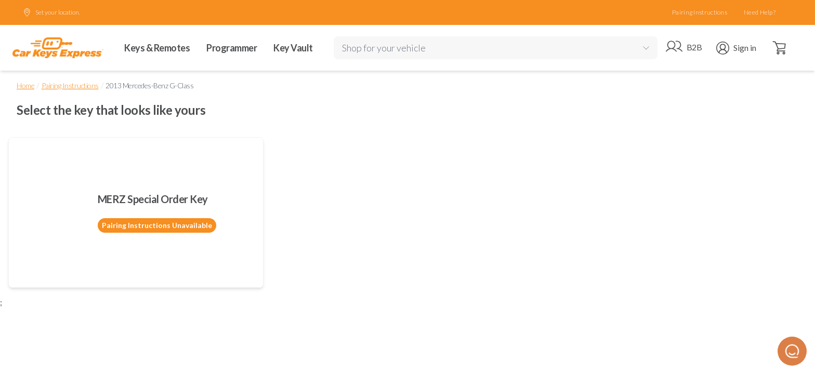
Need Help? (759, 12)
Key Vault (293, 48)
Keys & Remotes (157, 48)
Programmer (231, 48)
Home (25, 85)
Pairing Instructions (699, 12)
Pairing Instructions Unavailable (157, 225)
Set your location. (51, 12)
